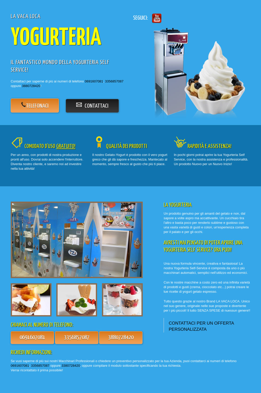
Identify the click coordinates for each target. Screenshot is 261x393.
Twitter (156, 18)
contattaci (92, 105)
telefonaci (37, 106)
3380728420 (71, 365)
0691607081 (94, 81)
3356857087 (114, 81)
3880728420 (31, 86)
